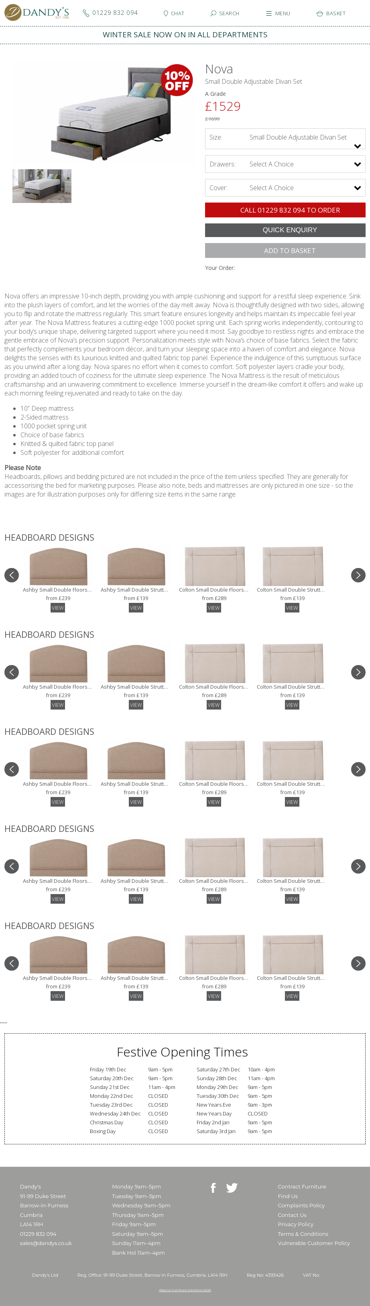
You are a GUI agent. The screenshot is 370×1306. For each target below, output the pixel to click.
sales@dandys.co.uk (46, 1243)
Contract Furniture (302, 1186)
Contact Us (292, 1215)
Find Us (288, 1196)
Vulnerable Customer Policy (314, 1243)
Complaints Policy (301, 1205)
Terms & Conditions (303, 1234)
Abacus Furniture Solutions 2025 (185, 1290)
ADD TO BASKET (290, 250)
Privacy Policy (295, 1224)
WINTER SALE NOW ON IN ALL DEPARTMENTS (185, 34)
